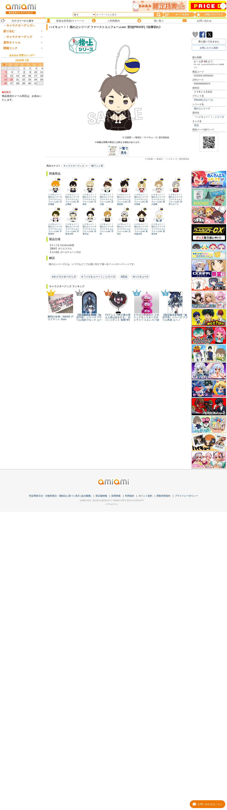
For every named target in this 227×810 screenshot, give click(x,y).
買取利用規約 (163, 495)
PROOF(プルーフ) (203, 100)
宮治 (196, 125)
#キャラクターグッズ (64, 276)
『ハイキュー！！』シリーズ (209, 117)
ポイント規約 (145, 495)
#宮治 (124, 276)
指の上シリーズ (202, 108)
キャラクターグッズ (73, 165)
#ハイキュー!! (140, 276)
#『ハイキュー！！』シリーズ (98, 276)
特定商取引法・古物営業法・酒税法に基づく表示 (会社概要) (60, 495)
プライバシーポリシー (186, 495)
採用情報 (116, 495)
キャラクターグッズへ (20, 25)
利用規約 (129, 495)
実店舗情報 (101, 495)
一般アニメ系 (96, 165)
